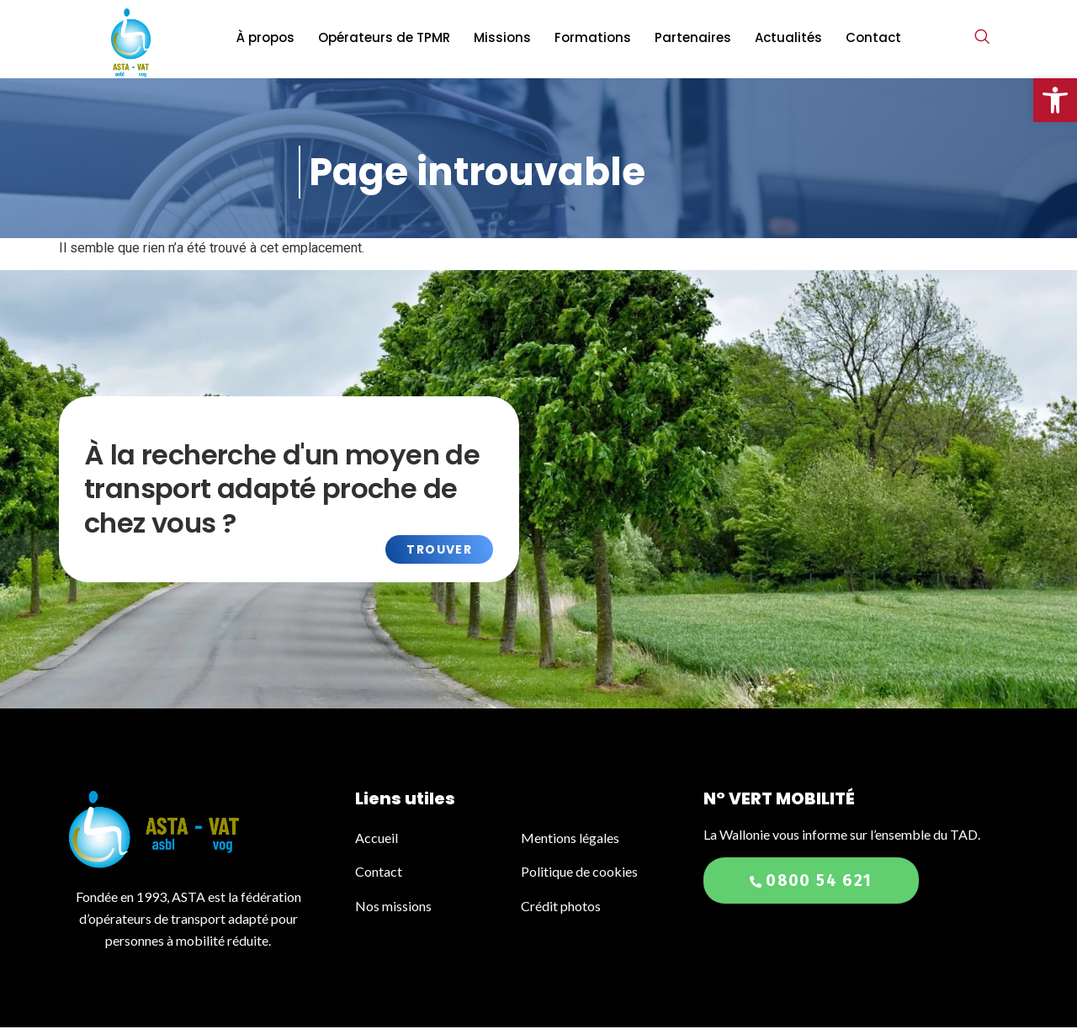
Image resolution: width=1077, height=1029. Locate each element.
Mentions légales (570, 839)
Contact (873, 37)
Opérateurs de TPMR (384, 37)
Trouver (439, 551)
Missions (502, 37)
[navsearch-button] (982, 37)
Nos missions (393, 907)
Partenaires (693, 37)
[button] (1055, 100)
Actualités (788, 37)
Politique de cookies (579, 873)
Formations (592, 37)
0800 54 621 (811, 882)
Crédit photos (561, 907)
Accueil (378, 839)
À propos (265, 37)
